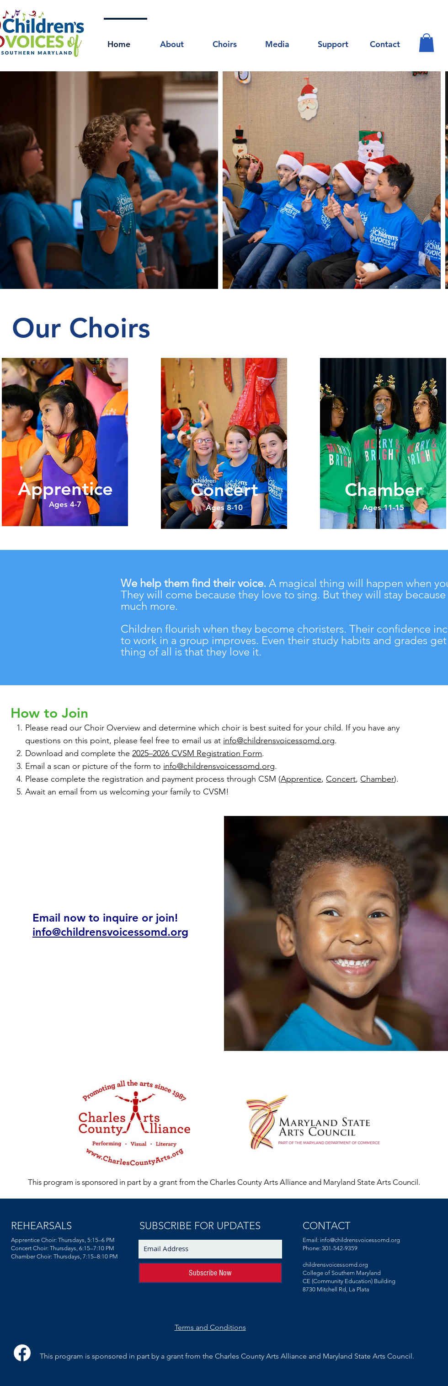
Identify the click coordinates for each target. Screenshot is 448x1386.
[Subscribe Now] (210, 1273)
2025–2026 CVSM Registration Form (197, 753)
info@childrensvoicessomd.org (279, 741)
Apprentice (301, 779)
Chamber (377, 779)
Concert (341, 779)
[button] (178, 40)
